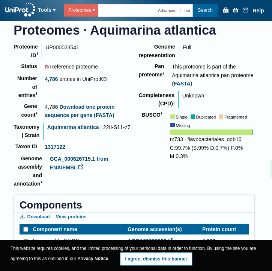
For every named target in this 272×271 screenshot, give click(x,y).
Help (258, 11)
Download (35, 216)
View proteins (71, 216)
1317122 (55, 147)
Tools (44, 10)
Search (205, 10)
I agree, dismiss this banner (156, 259)
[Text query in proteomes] (145, 10)
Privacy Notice (93, 258)
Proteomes (79, 10)
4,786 (51, 79)
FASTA (182, 84)
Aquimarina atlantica (73, 127)
